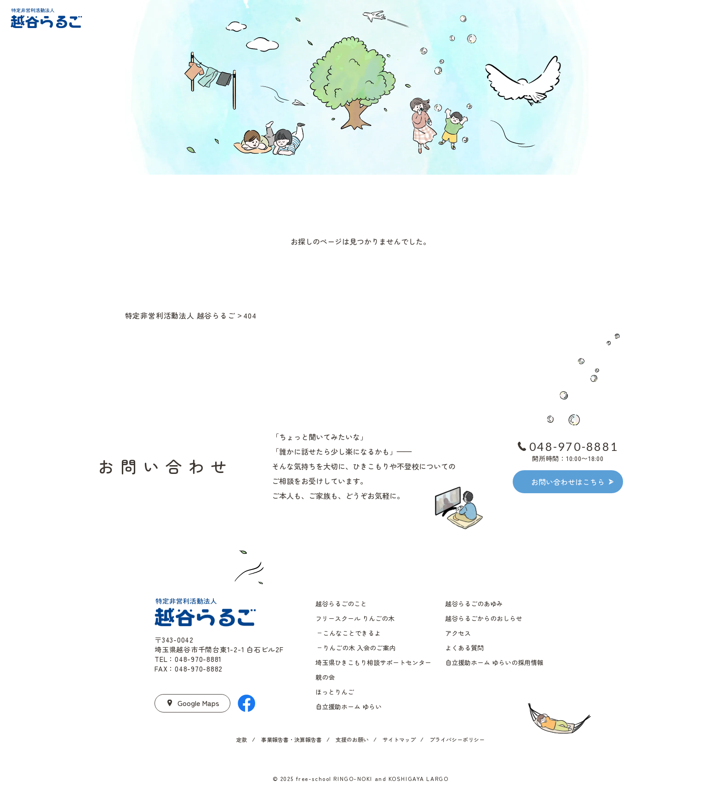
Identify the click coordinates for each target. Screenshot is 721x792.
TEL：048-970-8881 (188, 659)
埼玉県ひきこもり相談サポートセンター (373, 662)
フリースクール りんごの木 (355, 618)
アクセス (458, 633)
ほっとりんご (334, 691)
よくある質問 (464, 647)
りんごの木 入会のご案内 (359, 647)
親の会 (325, 677)
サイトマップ (399, 739)
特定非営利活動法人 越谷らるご (180, 315)
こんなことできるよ (352, 633)
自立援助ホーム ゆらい (348, 706)
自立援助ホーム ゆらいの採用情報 (494, 662)
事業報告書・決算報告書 (291, 739)
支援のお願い (352, 739)
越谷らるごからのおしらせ (483, 618)
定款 (241, 739)
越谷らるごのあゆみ (474, 603)
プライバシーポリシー (457, 739)
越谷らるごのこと (341, 603)
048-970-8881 (573, 446)
